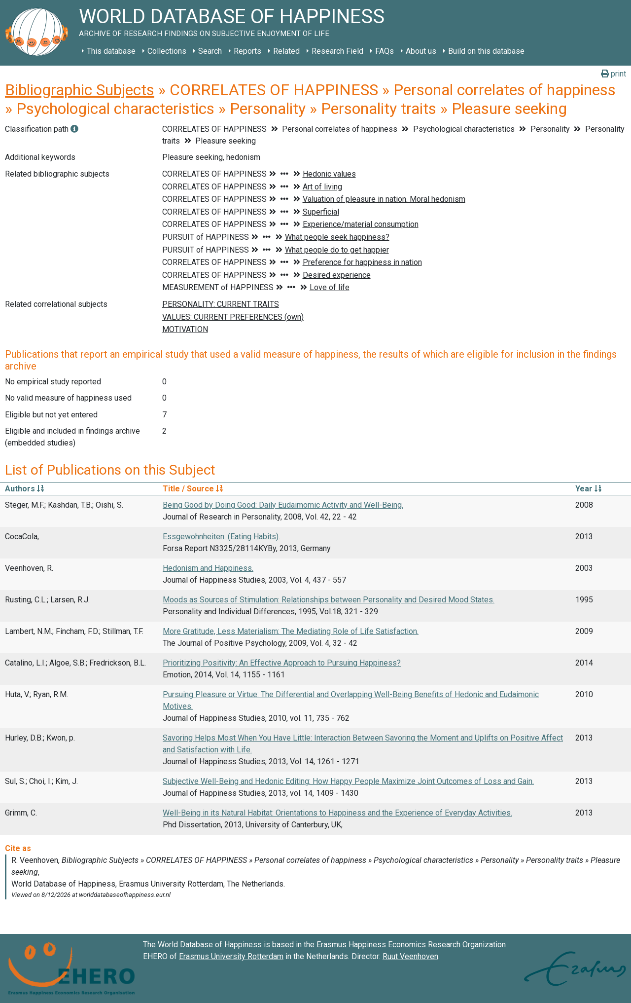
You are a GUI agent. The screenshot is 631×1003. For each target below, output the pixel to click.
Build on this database (486, 51)
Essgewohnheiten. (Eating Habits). (221, 536)
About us (421, 51)
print (613, 73)
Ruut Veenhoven (410, 956)
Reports (247, 51)
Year (588, 488)
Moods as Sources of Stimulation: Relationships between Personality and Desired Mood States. (328, 599)
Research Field (337, 51)
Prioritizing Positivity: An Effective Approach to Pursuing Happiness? (282, 663)
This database (111, 51)
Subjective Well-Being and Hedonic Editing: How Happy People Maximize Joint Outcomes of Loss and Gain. (348, 781)
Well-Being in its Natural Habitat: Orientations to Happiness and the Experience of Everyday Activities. (337, 812)
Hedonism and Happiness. (208, 568)
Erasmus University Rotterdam (231, 956)
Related (286, 51)
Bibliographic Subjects (79, 89)
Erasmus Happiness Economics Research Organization (411, 944)
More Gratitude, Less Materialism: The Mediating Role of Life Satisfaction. (291, 631)
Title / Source (193, 488)
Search (210, 51)
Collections (166, 51)
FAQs (384, 51)
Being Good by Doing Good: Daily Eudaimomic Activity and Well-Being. (283, 505)
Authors (24, 488)
